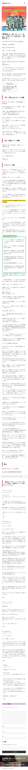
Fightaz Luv (6, 3)
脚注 (4, 90)
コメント (3, 710)
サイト (3, 736)
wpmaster (20, 41)
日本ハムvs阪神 (19, 476)
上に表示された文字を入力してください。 (10, 744)
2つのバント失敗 (7, 89)
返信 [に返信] (4, 699)
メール (3, 731)
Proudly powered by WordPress (8, 768)
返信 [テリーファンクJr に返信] (3, 516)
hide (12, 83)
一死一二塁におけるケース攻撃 (9, 86)
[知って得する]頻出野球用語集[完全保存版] (11, 471)
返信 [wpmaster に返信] (3, 597)
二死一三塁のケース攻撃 (8, 87)
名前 (3, 726)
